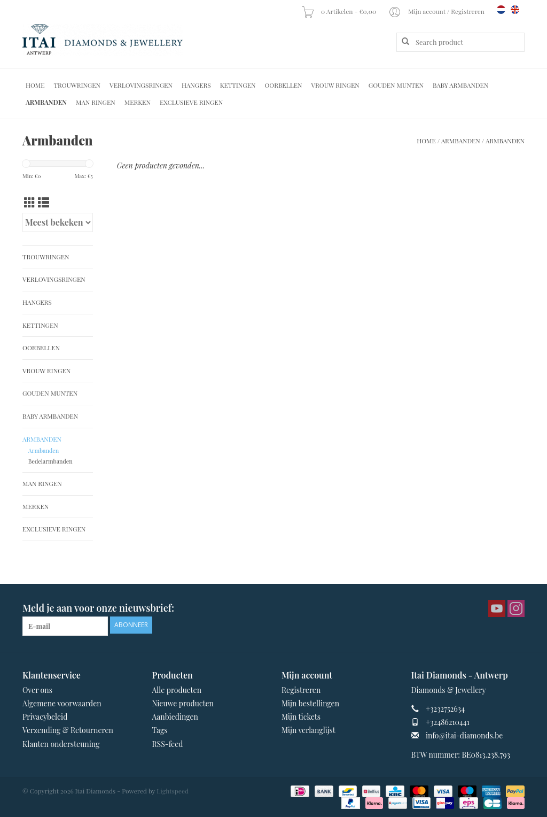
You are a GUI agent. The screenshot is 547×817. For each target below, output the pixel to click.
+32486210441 (448, 722)
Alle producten (176, 690)
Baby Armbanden (460, 85)
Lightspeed (173, 791)
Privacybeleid (44, 717)
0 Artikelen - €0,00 (339, 11)
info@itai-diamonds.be (464, 735)
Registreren (301, 690)
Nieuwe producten (183, 703)
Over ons (37, 690)
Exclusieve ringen (191, 102)
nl (501, 9)
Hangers (196, 85)
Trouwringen (77, 85)
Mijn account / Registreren (437, 11)
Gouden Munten (396, 85)
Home (35, 85)
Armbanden (46, 102)
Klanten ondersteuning (60, 744)
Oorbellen (283, 85)
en (515, 9)
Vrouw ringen (335, 85)
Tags (160, 730)
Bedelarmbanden (50, 461)
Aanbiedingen (175, 717)
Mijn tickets (301, 717)
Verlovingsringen (141, 85)
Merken (137, 102)
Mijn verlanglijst (308, 730)
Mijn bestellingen (310, 703)
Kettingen (238, 85)
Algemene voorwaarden (61, 703)
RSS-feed (167, 744)
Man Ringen (95, 102)
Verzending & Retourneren (67, 730)
